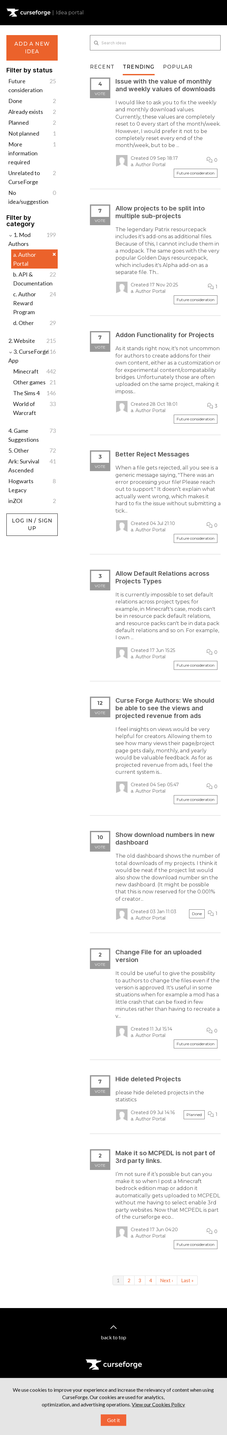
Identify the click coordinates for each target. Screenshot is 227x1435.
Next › (166, 1280)
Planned (32, 122)
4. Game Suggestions (32, 434)
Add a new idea (32, 48)
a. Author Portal (34, 259)
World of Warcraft (34, 407)
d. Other (34, 322)
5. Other (32, 450)
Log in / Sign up (22, 517)
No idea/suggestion (32, 196)
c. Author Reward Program (34, 302)
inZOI (32, 500)
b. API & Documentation (34, 278)
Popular (178, 67)
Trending (139, 67)
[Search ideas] (155, 42)
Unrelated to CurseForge (32, 176)
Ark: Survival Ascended (32, 465)
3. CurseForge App (32, 355)
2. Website (32, 340)
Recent (102, 67)
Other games (34, 382)
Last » (187, 1280)
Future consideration (32, 85)
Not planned (32, 133)
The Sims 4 (34, 392)
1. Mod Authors (32, 238)
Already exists (32, 111)
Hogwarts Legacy (32, 485)
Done (32, 100)
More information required (32, 153)
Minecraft (34, 371)
